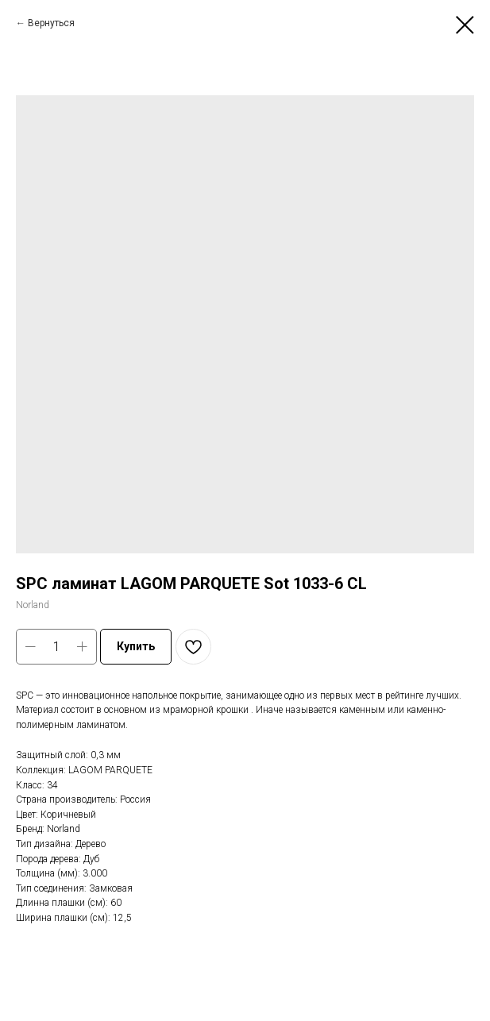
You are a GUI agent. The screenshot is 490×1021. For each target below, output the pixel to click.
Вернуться (51, 23)
